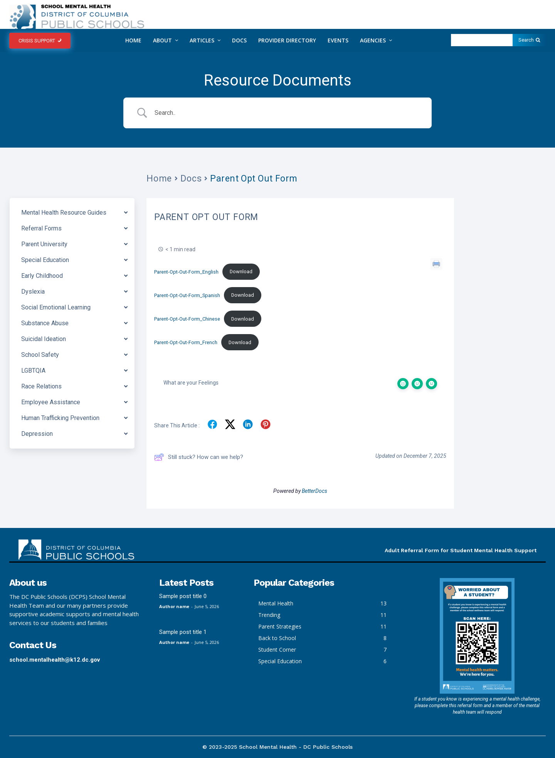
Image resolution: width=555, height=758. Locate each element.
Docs (191, 178)
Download (241, 271)
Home (159, 178)
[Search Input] (287, 112)
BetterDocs (314, 491)
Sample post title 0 (183, 596)
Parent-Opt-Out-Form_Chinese (187, 319)
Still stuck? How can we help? (198, 457)
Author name (174, 606)
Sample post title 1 (183, 632)
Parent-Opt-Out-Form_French (185, 342)
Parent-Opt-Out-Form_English (186, 271)
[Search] (529, 40)
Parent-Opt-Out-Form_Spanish (187, 295)
